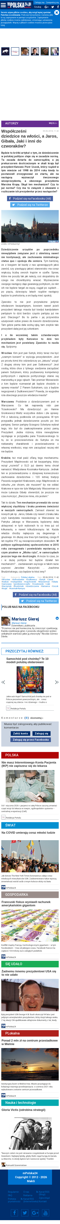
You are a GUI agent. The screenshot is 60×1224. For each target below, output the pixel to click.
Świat (11, 831)
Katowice (46, 593)
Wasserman (44, 588)
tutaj (3, 25)
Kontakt (43, 1205)
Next (56, 689)
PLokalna (13, 1038)
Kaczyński (7, 593)
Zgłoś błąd (44, 1202)
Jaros (50, 586)
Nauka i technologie (21, 1107)
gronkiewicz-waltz (23, 591)
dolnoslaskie (18, 586)
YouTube (46, 1216)
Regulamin (13, 1195)
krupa (13, 595)
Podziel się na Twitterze (30, 208)
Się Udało (14, 969)
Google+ (35, 1216)
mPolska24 (30, 1177)
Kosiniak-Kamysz (26, 595)
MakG (31, 1185)
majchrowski (30, 588)
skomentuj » (37, 724)
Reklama (27, 1199)
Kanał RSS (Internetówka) (29, 1204)
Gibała (55, 588)
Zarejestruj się (52, 2)
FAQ (10, 1199)
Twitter (25, 1216)
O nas (26, 1195)
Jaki (48, 591)
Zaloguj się (39, 2)
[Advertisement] (30, 88)
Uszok (5, 595)
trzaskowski (38, 591)
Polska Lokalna (27, 584)
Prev (3, 689)
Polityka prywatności (14, 1204)
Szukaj (37, 7)
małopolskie (17, 588)
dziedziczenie (33, 593)
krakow (6, 588)
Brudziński (19, 593)
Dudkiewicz (32, 586)
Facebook (14, 1216)
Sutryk (43, 586)
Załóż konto (20, 739)
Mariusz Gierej (19, 629)
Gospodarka (17, 900)
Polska (12, 761)
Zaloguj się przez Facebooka (31, 746)
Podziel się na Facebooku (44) (30, 202)
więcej (52, 123)
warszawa (7, 591)
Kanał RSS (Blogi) (44, 1197)
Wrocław (6, 586)
